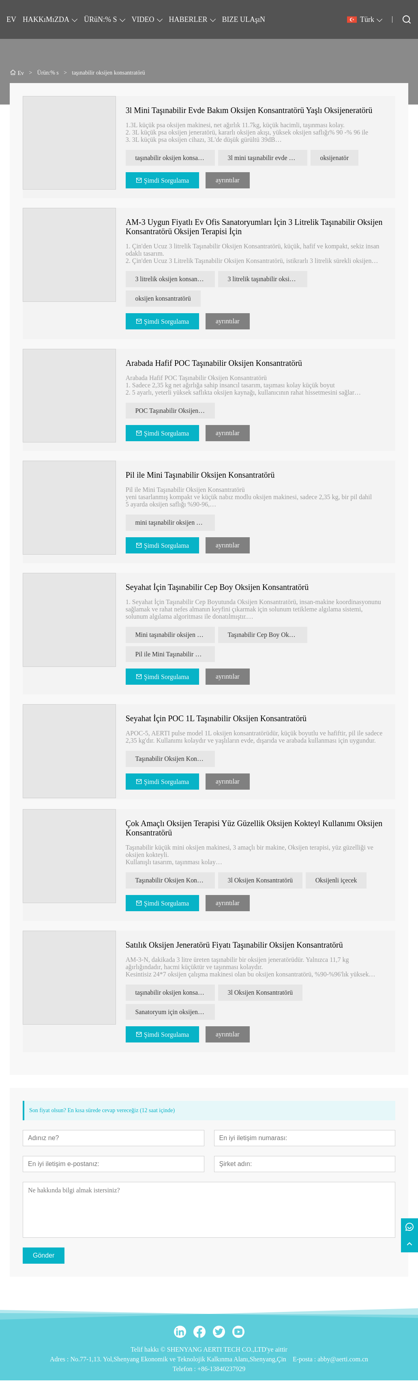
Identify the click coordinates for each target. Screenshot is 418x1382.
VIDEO (143, 19)
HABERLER (188, 19)
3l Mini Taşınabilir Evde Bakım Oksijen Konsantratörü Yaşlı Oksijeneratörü (249, 110)
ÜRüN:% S (100, 19)
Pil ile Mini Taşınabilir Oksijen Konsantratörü (200, 475)
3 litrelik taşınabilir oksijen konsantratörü (267, 279)
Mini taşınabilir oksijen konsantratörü (175, 635)
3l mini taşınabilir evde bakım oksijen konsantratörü (267, 157)
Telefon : (185, 1370)
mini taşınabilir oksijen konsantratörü (175, 523)
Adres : (60, 1360)
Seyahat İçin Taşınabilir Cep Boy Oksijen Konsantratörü (217, 587)
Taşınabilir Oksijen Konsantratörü (175, 759)
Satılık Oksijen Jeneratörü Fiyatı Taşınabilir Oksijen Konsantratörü (234, 946)
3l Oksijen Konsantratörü (261, 881)
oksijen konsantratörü (163, 298)
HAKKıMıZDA (46, 19)
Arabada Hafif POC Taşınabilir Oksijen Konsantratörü (214, 363)
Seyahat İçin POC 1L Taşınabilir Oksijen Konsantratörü (216, 719)
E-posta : (305, 1360)
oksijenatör (334, 157)
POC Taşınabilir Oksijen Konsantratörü (175, 411)
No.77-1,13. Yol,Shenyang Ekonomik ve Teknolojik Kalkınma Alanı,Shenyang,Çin (178, 1360)
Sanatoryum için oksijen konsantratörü (175, 1013)
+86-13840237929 (221, 1370)
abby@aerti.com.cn (342, 1360)
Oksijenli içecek (337, 881)
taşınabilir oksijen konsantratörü (175, 157)
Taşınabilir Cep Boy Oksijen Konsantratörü (267, 635)
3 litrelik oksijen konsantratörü (175, 279)
